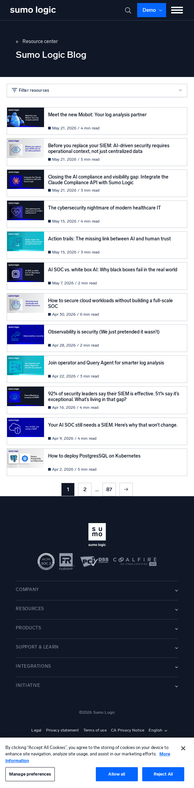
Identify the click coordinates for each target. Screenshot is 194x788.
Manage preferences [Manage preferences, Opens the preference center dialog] (30, 774)
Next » (126, 489)
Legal (36, 730)
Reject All (163, 774)
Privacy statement (62, 730)
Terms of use (95, 730)
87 (109, 489)
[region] (97, 763)
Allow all (116, 774)
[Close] (183, 748)
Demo (149, 10)
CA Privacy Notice (127, 730)
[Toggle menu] (177, 10)
